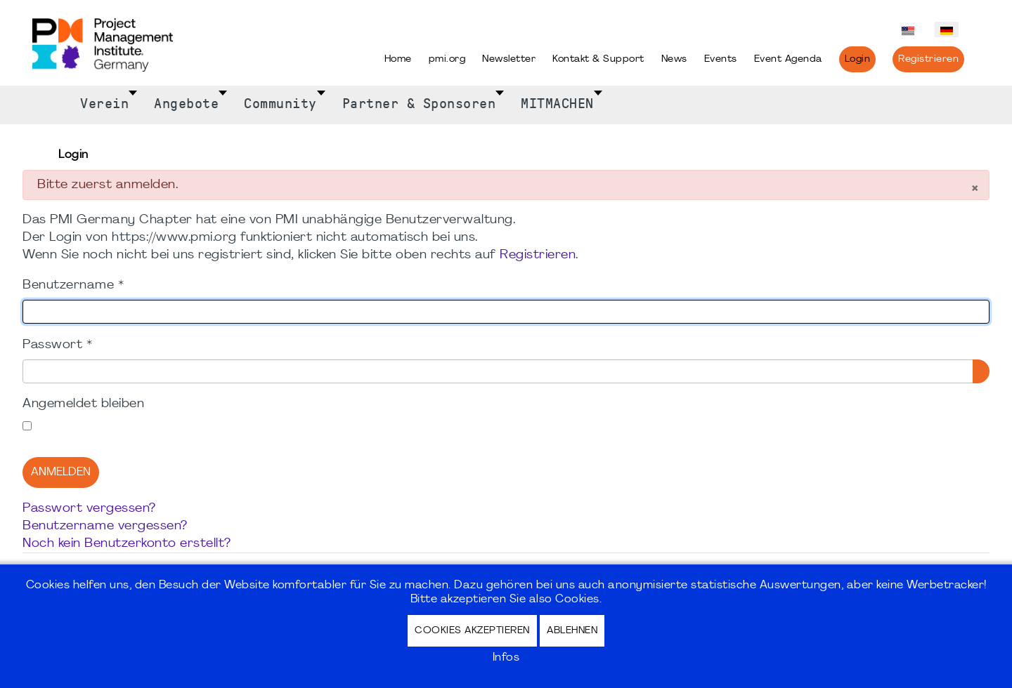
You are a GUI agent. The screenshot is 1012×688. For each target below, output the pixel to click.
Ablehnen (572, 631)
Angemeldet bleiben (83, 404)
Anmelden (61, 472)
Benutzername (73, 285)
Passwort (57, 345)
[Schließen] (974, 189)
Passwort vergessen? (89, 509)
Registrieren (538, 255)
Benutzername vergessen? (105, 526)
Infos (506, 657)
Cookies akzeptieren (472, 631)
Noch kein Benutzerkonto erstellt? (126, 544)
